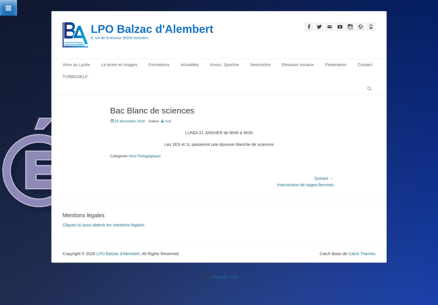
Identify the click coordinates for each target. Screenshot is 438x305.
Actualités (190, 64)
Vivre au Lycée (76, 64)
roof (168, 121)
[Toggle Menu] (8, 8)
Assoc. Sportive (224, 64)
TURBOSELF (75, 76)
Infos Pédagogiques (144, 156)
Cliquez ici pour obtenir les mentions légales (103, 224)
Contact (365, 64)
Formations (159, 64)
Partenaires (336, 64)
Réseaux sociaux (298, 64)
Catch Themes (361, 253)
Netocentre (260, 64)
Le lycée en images (119, 64)
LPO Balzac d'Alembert (152, 29)
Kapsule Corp (225, 276)
